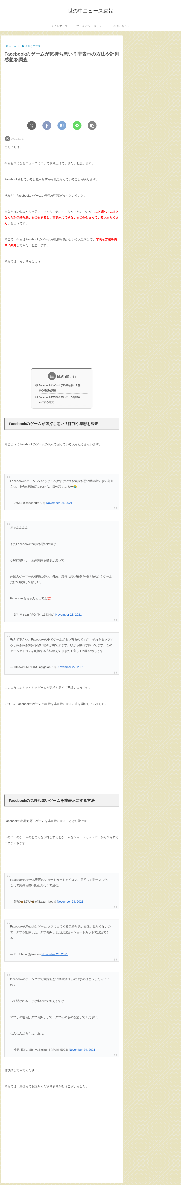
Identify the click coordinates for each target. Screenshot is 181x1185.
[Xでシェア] (31, 125)
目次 (60, 376)
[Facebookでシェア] (46, 125)
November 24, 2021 (82, 1051)
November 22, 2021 (70, 669)
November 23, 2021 (70, 903)
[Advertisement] (61, 311)
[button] (92, 125)
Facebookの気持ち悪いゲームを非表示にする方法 (60, 401)
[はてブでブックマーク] (61, 125)
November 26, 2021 (59, 504)
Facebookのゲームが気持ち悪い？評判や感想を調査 (60, 388)
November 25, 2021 (68, 616)
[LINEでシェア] (77, 125)
